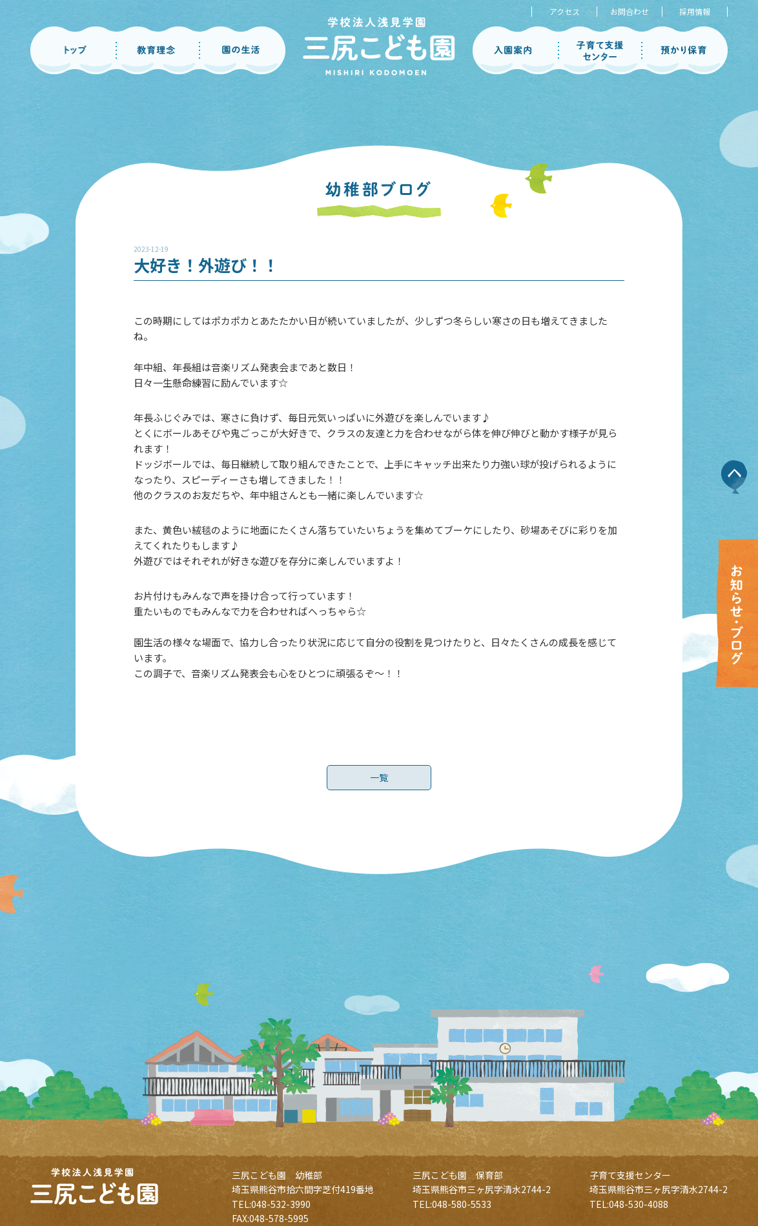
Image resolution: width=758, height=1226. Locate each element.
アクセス (564, 11)
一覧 (379, 783)
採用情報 (694, 11)
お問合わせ (629, 11)
